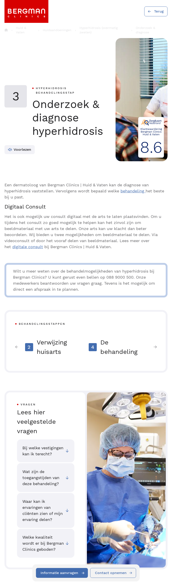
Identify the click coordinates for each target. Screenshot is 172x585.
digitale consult (27, 246)
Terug (159, 11)
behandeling (133, 191)
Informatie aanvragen (59, 573)
